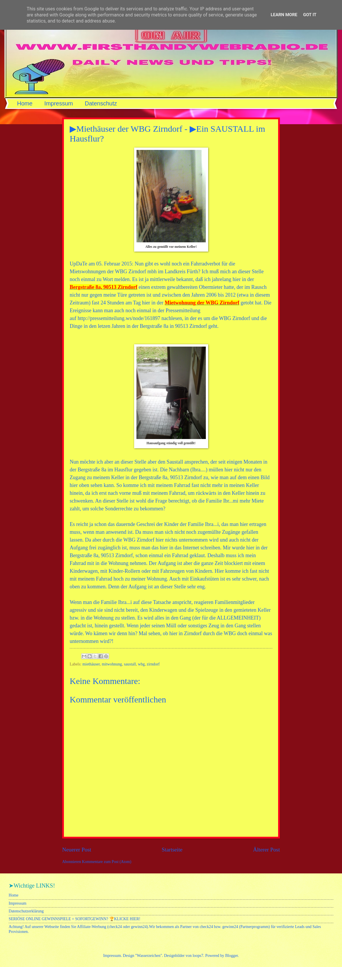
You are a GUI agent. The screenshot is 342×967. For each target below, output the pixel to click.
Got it (309, 14)
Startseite (172, 850)
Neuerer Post (76, 850)
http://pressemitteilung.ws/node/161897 (118, 318)
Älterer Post (266, 850)
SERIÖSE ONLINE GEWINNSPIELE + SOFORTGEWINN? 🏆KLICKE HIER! (74, 919)
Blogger (231, 955)
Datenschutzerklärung (26, 911)
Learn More (284, 14)
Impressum (58, 103)
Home (24, 103)
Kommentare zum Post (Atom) (107, 862)
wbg (141, 664)
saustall (130, 664)
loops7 (198, 955)
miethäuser (91, 664)
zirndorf (153, 664)
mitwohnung (112, 664)
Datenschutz (101, 103)
